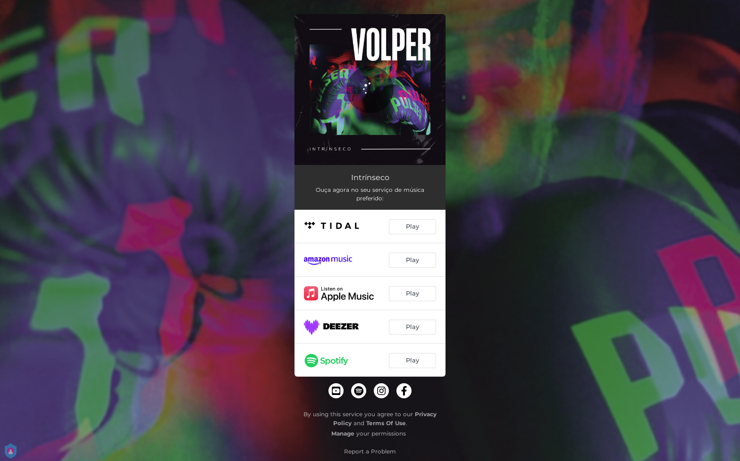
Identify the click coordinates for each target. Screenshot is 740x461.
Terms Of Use (386, 423)
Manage (342, 433)
